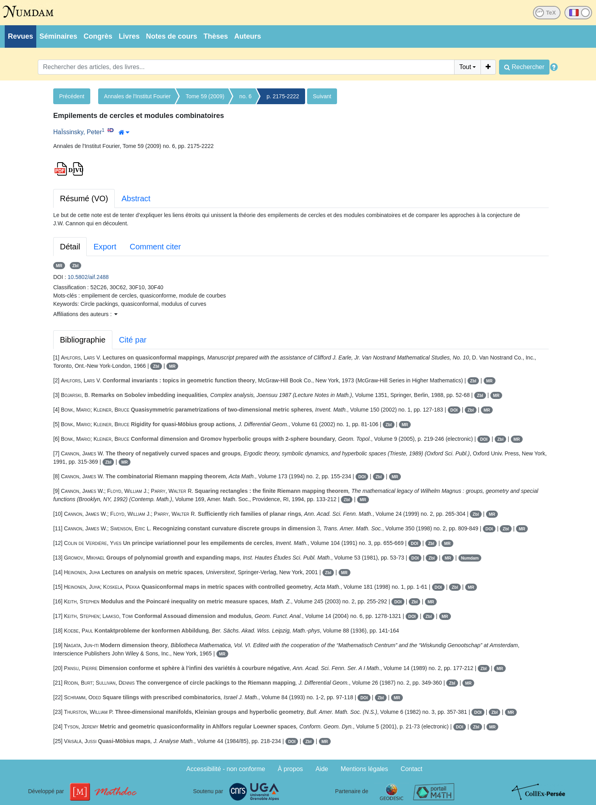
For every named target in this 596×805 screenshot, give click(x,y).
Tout (465, 67)
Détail (70, 246)
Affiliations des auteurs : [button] (85, 314)
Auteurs (247, 36)
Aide (321, 769)
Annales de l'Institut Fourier (137, 96)
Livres (129, 36)
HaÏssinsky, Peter (77, 132)
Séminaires (58, 36)
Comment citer (155, 246)
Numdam (470, 558)
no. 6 (245, 96)
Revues (20, 36)
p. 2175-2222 (282, 96)
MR (59, 265)
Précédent (71, 96)
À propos (290, 769)
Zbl (75, 265)
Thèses (215, 36)
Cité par (133, 339)
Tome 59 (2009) (205, 96)
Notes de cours (171, 36)
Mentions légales (364, 769)
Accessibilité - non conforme (225, 769)
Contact (411, 769)
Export (104, 246)
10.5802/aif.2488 (88, 277)
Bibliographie (83, 339)
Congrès (98, 36)
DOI (454, 410)
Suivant (322, 96)
